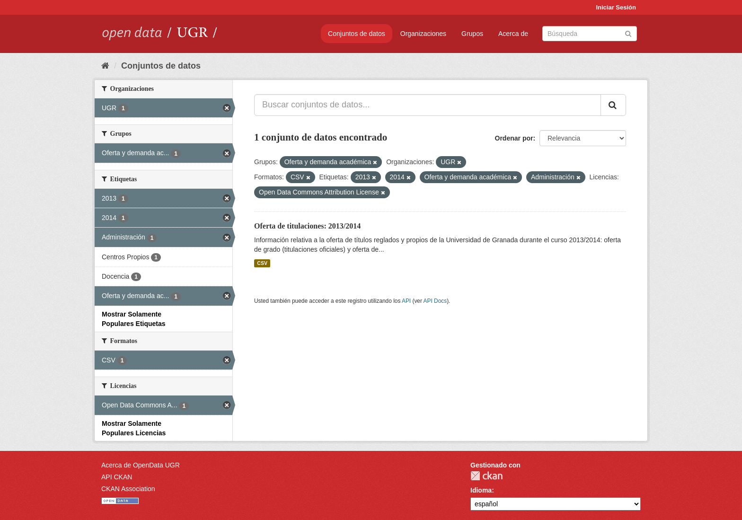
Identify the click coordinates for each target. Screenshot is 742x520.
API (406, 301)
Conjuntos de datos (356, 33)
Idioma (481, 490)
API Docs (435, 301)
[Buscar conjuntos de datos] (589, 33)
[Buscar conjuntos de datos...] (427, 105)
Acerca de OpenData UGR (140, 465)
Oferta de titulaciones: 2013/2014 (307, 226)
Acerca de (513, 33)
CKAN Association (128, 489)
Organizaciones (423, 33)
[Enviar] (628, 33)
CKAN (486, 476)
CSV (262, 263)
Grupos (472, 33)
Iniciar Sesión (616, 7)
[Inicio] (105, 66)
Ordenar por (514, 138)
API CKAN (116, 477)
